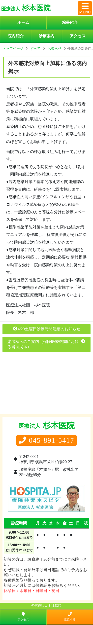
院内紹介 (16, 36)
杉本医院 (26, 8)
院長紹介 (70, 22)
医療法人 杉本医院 (48, 606)
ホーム (23, 22)
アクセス (78, 36)
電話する (70, 616)
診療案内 (47, 36)
